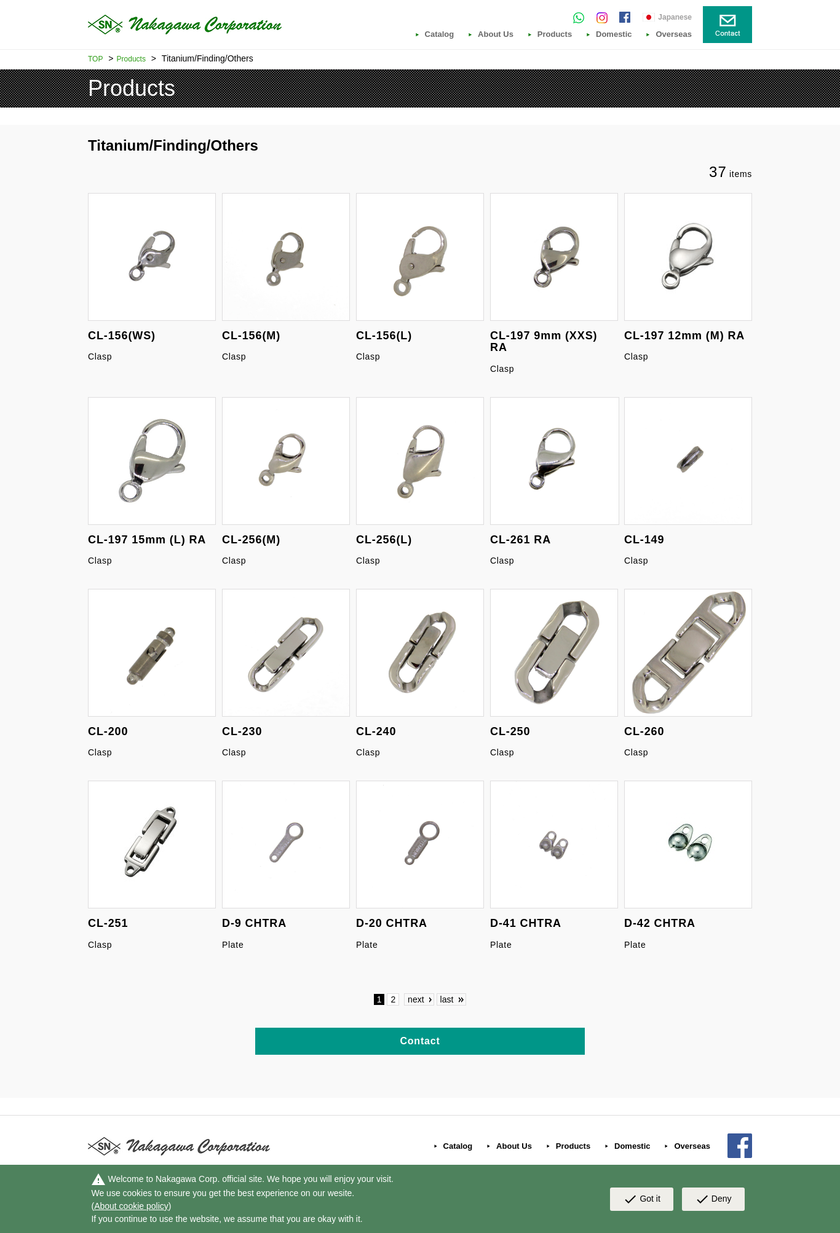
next (416, 999)
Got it (641, 1199)
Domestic (614, 34)
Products (554, 34)
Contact (420, 1041)
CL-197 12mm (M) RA (684, 335)
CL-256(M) (251, 540)
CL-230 (242, 731)
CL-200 (108, 731)
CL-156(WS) (122, 335)
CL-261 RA (520, 540)
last (447, 999)
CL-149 (644, 540)
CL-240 (376, 731)
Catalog (439, 34)
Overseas (674, 34)
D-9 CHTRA (254, 923)
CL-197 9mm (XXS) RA (543, 341)
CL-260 (644, 731)
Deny (713, 1199)
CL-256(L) (384, 540)
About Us (495, 34)
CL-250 (510, 731)
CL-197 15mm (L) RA (147, 540)
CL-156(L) (384, 335)
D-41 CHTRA (525, 923)
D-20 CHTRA (391, 923)
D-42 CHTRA (659, 923)
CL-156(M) (251, 335)
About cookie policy (131, 1206)
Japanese (675, 17)
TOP (95, 59)
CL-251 (108, 923)
